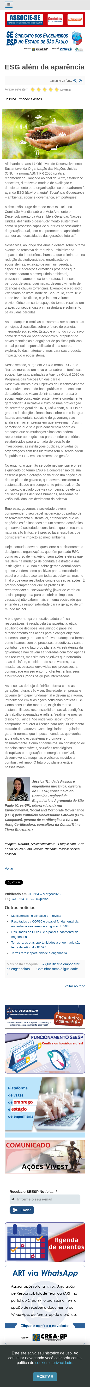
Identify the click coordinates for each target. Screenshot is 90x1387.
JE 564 (19, 899)
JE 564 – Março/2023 (44, 894)
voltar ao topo (75, 986)
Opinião (43, 899)
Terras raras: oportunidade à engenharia (39, 953)
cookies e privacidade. (54, 1363)
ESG (31, 899)
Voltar (9, 868)
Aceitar (45, 1377)
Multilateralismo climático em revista (36, 915)
